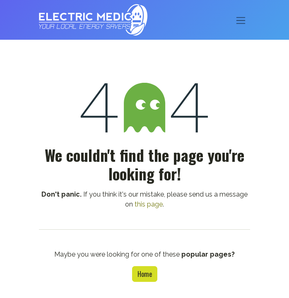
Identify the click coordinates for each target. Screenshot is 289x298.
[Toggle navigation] (240, 19)
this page (149, 204)
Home (144, 274)
